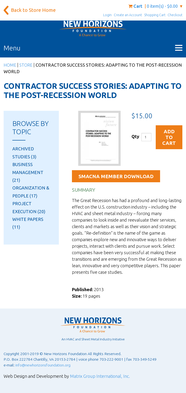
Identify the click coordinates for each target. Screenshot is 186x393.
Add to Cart (169, 137)
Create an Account (128, 15)
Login (107, 15)
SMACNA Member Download (116, 176)
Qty (135, 136)
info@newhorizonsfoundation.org (43, 365)
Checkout (175, 15)
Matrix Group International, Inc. (100, 376)
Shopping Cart (154, 15)
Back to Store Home (33, 10)
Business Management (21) (27, 172)
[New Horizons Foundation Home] (93, 28)
